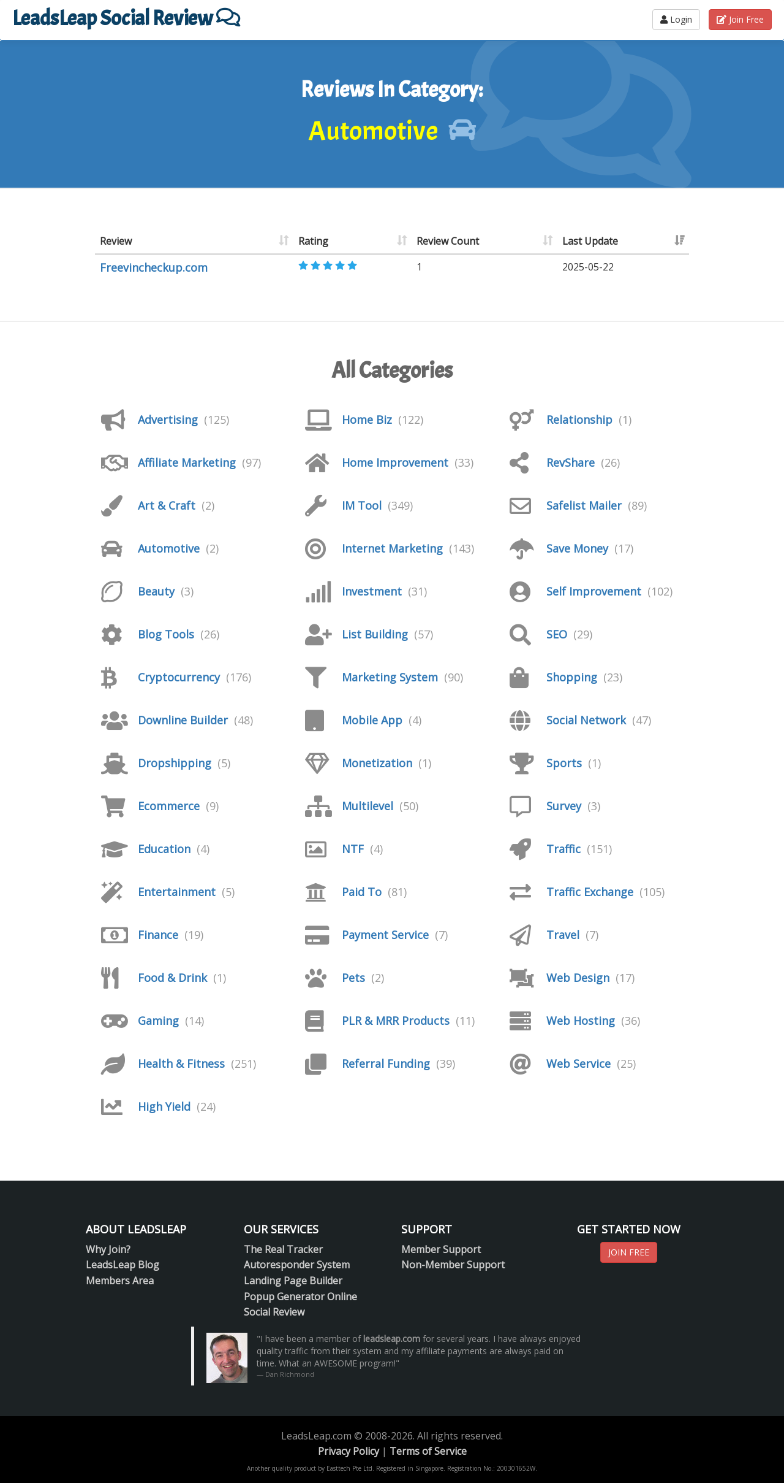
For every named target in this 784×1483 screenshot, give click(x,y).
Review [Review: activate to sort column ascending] (116, 241)
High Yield (164, 1106)
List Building (375, 634)
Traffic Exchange (589, 891)
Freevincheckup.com (154, 267)
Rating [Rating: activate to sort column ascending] (313, 241)
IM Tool (362, 505)
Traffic (563, 848)
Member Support (441, 1249)
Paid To (362, 891)
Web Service (578, 1063)
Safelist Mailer (584, 505)
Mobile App (372, 720)
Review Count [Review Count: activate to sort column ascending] (448, 241)
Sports (564, 763)
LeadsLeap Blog (122, 1264)
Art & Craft (166, 505)
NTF (353, 848)
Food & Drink (172, 977)
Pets (353, 977)
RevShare (570, 462)
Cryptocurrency (179, 677)
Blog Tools (166, 634)
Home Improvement (395, 462)
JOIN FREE (628, 1252)
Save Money (577, 548)
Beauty (156, 591)
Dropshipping (174, 763)
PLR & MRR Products (396, 1020)
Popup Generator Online (300, 1296)
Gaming (158, 1020)
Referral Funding (386, 1063)
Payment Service (385, 934)
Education (164, 848)
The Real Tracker (283, 1249)
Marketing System (390, 677)
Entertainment (177, 891)
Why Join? (108, 1249)
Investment (372, 591)
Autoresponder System (297, 1264)
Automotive (169, 548)
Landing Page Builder (293, 1280)
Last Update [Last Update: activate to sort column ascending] (590, 241)
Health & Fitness (181, 1063)
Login (676, 19)
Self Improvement (593, 591)
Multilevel (367, 806)
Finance (158, 934)
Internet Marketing (392, 548)
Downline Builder (183, 720)
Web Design (577, 977)
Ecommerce (169, 806)
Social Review (274, 1312)
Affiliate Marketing (187, 462)
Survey (563, 806)
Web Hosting (580, 1020)
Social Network (586, 720)
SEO (556, 634)
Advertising (168, 419)
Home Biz (367, 419)
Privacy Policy (348, 1451)
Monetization (377, 763)
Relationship (579, 419)
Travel (562, 934)
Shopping (571, 677)
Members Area (120, 1280)
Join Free (740, 19)
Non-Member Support (453, 1264)
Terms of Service (428, 1451)
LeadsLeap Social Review (126, 18)
